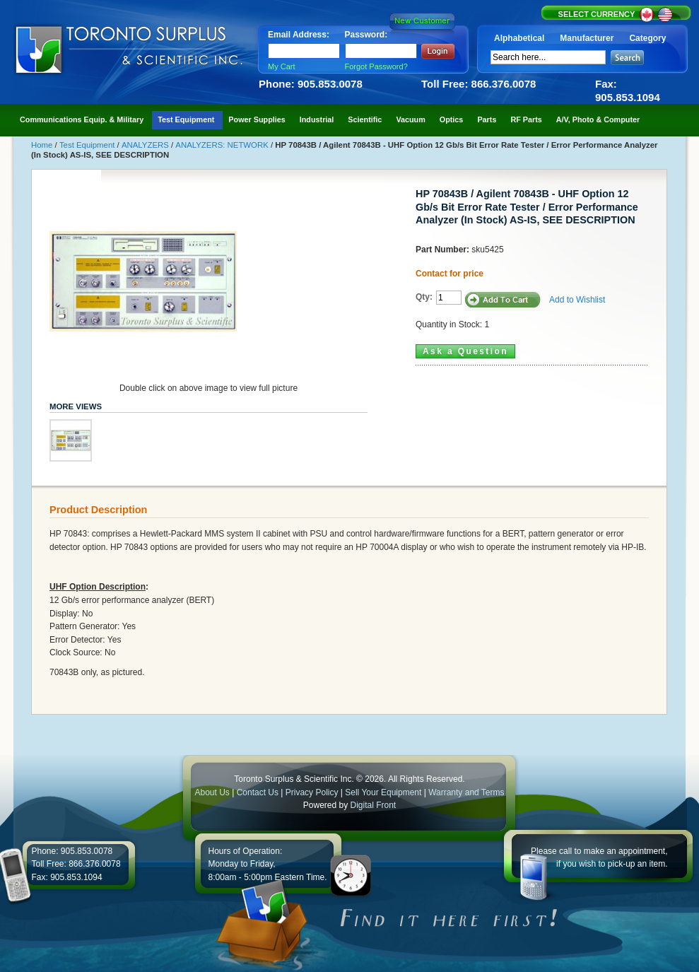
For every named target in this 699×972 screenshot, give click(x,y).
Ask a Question (465, 351)
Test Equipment (88, 145)
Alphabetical (519, 38)
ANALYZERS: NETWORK (223, 145)
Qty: (424, 297)
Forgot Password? (376, 66)
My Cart (281, 66)
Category (647, 38)
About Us (211, 792)
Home (43, 145)
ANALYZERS (146, 145)
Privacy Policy (312, 792)
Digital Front (374, 805)
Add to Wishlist (577, 300)
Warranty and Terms (466, 792)
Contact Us (257, 792)
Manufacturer (586, 38)
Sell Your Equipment (384, 792)
